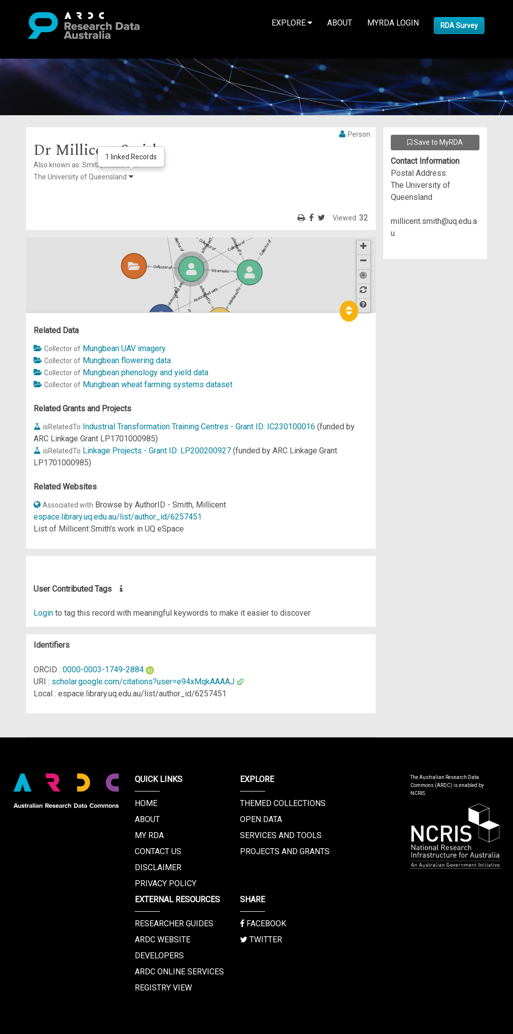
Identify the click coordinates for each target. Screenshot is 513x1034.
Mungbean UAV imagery (124, 348)
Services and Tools (281, 835)
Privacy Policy (165, 883)
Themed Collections (283, 803)
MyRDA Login (393, 23)
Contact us (158, 851)
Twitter (261, 939)
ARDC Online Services (179, 971)
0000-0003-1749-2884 (103, 669)
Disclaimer (158, 867)
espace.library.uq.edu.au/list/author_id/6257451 (118, 517)
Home (146, 803)
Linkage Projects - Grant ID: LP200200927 (157, 450)
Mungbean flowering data (127, 360)
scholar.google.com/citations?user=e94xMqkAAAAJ (143, 681)
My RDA (149, 835)
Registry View (163, 987)
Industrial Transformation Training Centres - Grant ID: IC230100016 (199, 426)
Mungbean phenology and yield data (145, 372)
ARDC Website (162, 939)
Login (43, 613)
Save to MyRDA (435, 142)
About (339, 23)
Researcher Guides (174, 923)
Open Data (261, 819)
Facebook (263, 923)
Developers (159, 955)
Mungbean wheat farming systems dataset (157, 384)
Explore (292, 23)
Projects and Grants (285, 851)
